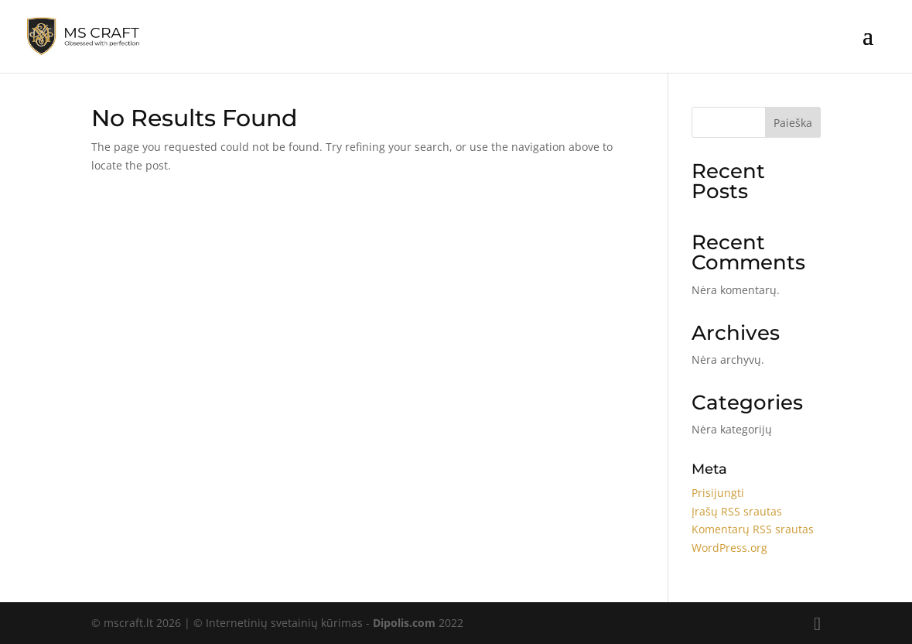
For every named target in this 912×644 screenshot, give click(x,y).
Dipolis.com (404, 622)
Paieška (793, 122)
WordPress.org (729, 547)
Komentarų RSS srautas (753, 529)
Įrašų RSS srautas (737, 511)
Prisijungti (718, 492)
